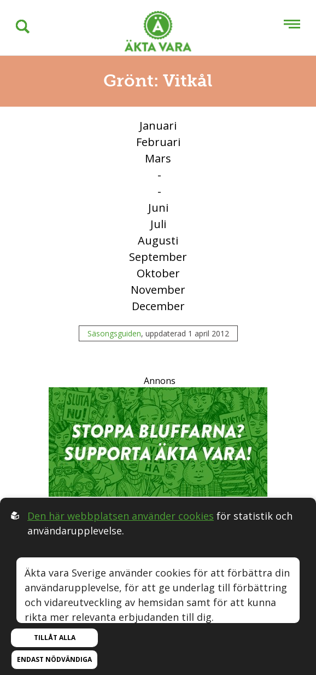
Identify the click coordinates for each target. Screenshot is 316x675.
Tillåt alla (54, 637)
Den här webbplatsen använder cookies (120, 515)
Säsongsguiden (114, 333)
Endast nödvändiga (54, 659)
